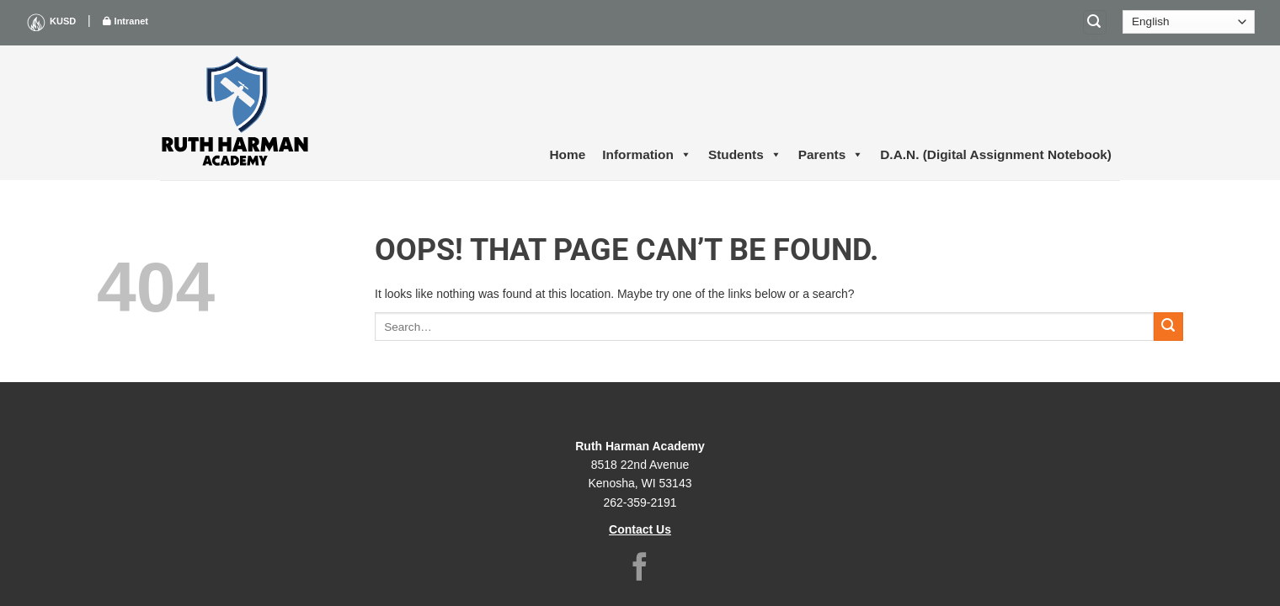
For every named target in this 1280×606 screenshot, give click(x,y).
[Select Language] (1189, 22)
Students (744, 155)
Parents (830, 155)
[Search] (1095, 22)
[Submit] (1168, 327)
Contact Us (640, 529)
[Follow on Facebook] (640, 569)
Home (568, 154)
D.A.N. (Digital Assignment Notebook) (996, 154)
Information (646, 155)
